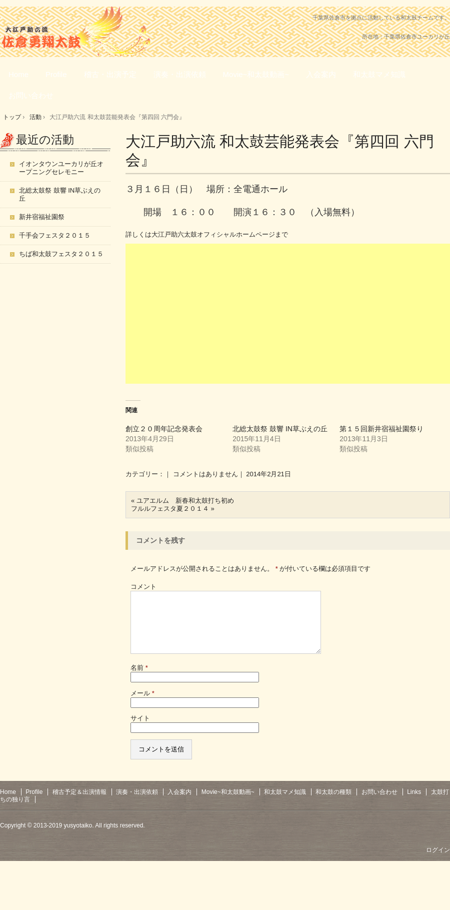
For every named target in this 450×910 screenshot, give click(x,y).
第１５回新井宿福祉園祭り (382, 429)
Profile (56, 74)
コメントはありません (205, 474)
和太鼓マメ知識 (379, 74)
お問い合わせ (31, 95)
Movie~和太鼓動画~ (256, 74)
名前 (139, 679)
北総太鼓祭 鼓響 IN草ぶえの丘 (280, 429)
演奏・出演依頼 (180, 74)
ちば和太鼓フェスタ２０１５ (61, 254)
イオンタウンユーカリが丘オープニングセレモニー (61, 168)
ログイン (438, 861)
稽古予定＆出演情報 (79, 803)
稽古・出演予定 (110, 74)
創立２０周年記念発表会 (164, 429)
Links (414, 803)
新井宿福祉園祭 (41, 217)
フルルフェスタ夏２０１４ (170, 508)
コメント (143, 586)
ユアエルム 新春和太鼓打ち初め (185, 500)
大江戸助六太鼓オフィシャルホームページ (213, 234)
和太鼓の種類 (334, 803)
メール (142, 705)
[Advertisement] (288, 314)
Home (18, 74)
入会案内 (321, 74)
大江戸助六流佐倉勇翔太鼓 (55, 37)
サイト (140, 730)
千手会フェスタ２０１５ (54, 235)
